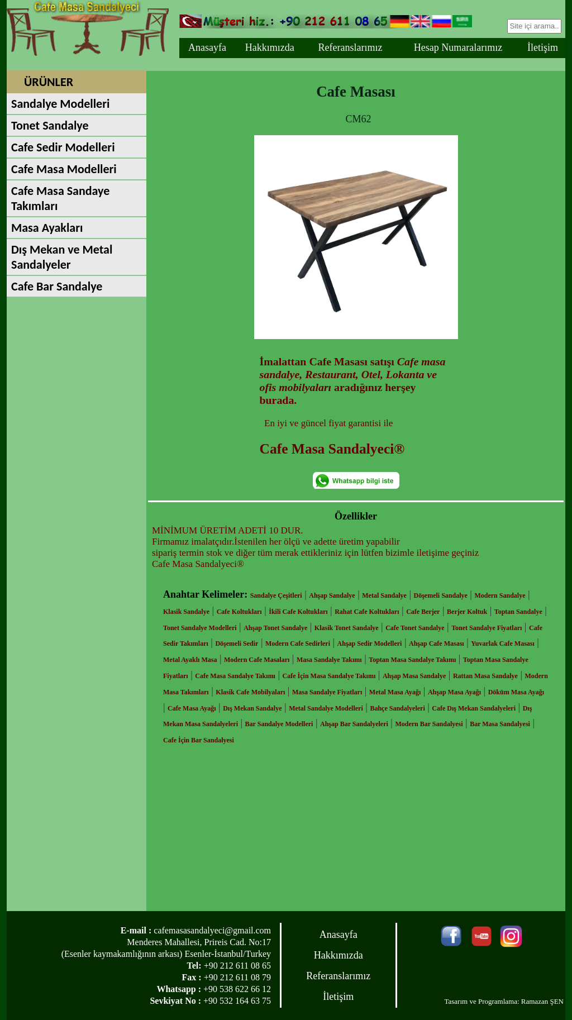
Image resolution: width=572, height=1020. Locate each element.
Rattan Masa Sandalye (485, 676)
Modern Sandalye (499, 595)
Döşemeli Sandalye (441, 595)
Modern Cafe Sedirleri (297, 643)
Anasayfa (207, 47)
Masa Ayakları (47, 227)
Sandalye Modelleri (60, 103)
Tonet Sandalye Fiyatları (486, 628)
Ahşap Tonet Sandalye (275, 628)
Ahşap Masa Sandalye (414, 676)
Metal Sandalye (384, 595)
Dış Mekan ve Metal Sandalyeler (61, 257)
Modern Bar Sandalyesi (429, 724)
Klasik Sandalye (186, 612)
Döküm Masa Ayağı (516, 692)
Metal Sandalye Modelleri (326, 708)
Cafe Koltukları (239, 612)
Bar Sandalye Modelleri (279, 724)
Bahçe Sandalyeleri (397, 708)
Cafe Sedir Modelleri (63, 147)
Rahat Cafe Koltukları (367, 612)
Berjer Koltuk (467, 612)
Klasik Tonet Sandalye (346, 628)
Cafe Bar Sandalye (56, 286)
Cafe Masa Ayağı (192, 708)
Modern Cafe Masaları (256, 660)
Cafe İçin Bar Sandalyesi (198, 740)
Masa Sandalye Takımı (329, 660)
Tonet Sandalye (50, 125)
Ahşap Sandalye (332, 595)
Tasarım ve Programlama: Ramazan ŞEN (504, 1001)
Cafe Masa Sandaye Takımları (60, 198)
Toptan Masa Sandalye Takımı (412, 660)
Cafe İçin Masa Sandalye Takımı (329, 676)
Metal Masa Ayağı (395, 692)
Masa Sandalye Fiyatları (327, 692)
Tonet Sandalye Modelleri (200, 628)
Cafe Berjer (423, 612)
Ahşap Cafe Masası (436, 643)
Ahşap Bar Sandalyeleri (354, 724)
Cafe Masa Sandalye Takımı (235, 676)
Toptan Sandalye (518, 612)
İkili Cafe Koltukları (298, 612)
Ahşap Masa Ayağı (454, 692)
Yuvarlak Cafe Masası (503, 643)
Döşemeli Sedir (236, 643)
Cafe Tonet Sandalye (414, 628)
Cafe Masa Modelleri (64, 169)
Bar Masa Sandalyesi (500, 724)
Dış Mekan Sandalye (252, 708)
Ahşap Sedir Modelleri (369, 643)
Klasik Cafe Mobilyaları (250, 692)
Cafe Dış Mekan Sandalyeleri (474, 708)
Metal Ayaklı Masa (190, 660)
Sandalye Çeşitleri (276, 595)
